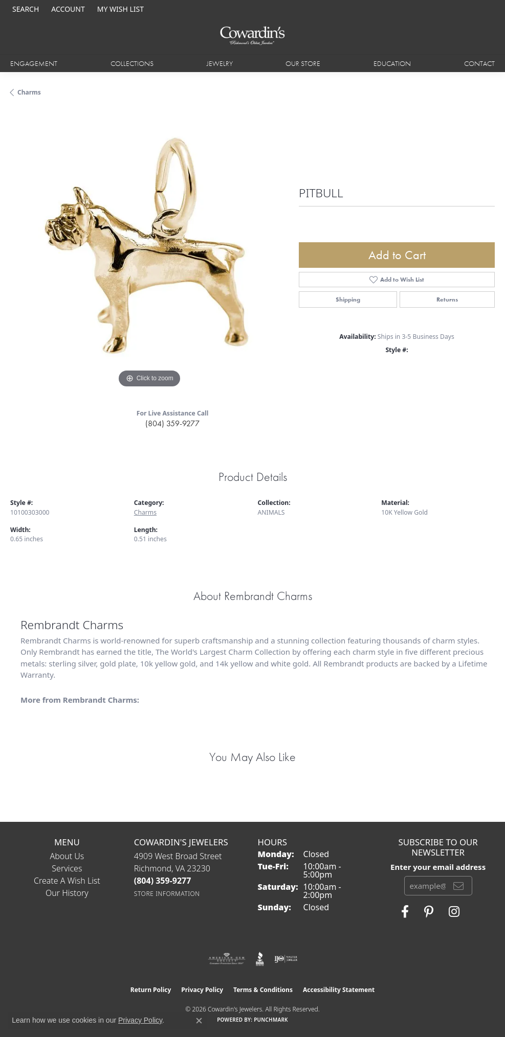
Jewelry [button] (220, 63)
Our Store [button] (303, 63)
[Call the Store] (162, 880)
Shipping (348, 299)
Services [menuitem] (67, 868)
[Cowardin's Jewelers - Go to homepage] (252, 36)
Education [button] (392, 63)
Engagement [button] (33, 63)
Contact (479, 63)
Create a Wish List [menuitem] (67, 880)
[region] (149, 251)
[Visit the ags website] (227, 958)
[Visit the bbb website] (260, 958)
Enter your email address (438, 867)
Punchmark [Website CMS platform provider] (271, 1019)
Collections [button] (132, 63)
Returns (447, 299)
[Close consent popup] (199, 1021)
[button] (24, 9)
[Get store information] (167, 893)
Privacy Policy (202, 989)
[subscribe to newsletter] (458, 886)
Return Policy (150, 989)
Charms (29, 92)
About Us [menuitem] (67, 856)
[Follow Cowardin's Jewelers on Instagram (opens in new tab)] (454, 912)
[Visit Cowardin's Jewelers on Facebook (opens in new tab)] (405, 912)
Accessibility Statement (339, 989)
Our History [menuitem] (67, 892)
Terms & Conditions (263, 989)
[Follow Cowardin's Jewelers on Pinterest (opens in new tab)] (428, 912)
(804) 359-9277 (172, 423)
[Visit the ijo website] (285, 958)
